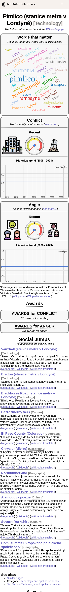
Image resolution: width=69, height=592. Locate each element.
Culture (37, 412)
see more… (51, 124)
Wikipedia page (55, 29)
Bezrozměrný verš (15, 412)
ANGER (47, 326)
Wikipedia (19, 296)
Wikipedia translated (39, 296)
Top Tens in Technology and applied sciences (34, 584)
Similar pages (15, 578)
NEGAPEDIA (18, 4)
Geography (53, 433)
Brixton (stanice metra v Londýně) (28, 374)
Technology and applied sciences (39, 581)
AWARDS (20, 313)
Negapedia (7, 369)
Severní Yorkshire (15, 522)
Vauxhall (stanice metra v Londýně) (29, 349)
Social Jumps (34, 339)
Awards (34, 303)
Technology (48, 23)
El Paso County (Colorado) (22, 433)
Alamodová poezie (16, 497)
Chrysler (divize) (14, 448)
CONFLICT (47, 313)
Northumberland (14, 473)
